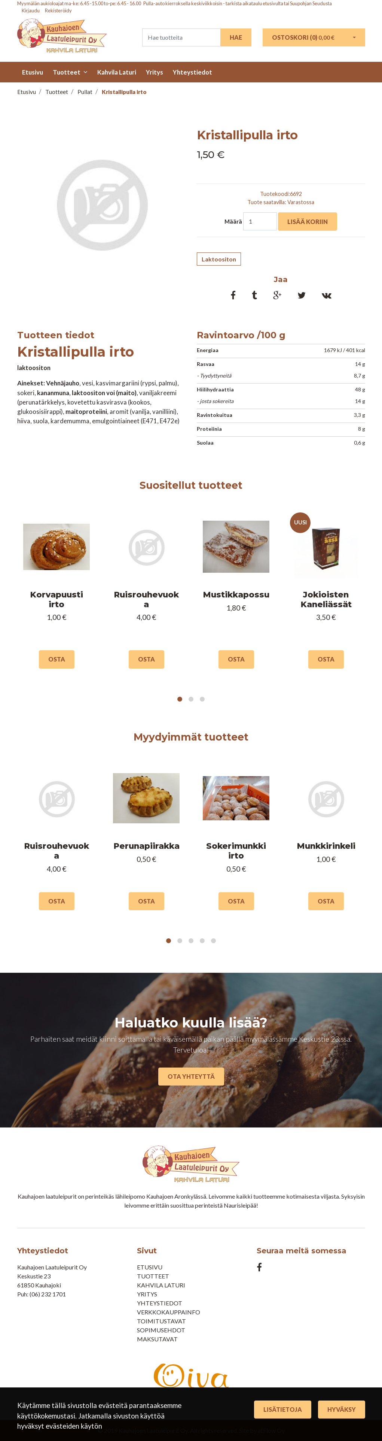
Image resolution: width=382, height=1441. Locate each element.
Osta (56, 659)
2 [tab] (191, 699)
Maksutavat (157, 1338)
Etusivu (32, 72)
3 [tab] (202, 699)
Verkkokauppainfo (168, 1312)
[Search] (181, 37)
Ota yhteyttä (191, 1076)
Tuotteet (66, 72)
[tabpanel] (56, 593)
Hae (236, 37)
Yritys (154, 72)
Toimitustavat (161, 1321)
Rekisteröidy (58, 10)
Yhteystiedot (192, 72)
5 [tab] (213, 941)
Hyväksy (341, 1409)
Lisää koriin (307, 221)
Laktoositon (219, 259)
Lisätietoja (282, 1409)
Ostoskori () (303, 37)
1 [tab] (180, 699)
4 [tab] (202, 941)
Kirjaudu (31, 10)
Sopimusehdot (161, 1329)
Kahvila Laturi (116, 72)
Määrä (233, 221)
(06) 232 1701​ (48, 1294)
